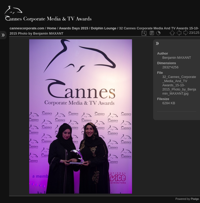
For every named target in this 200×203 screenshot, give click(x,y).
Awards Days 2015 (73, 28)
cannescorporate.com (27, 28)
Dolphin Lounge (103, 28)
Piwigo (195, 198)
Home (52, 28)
